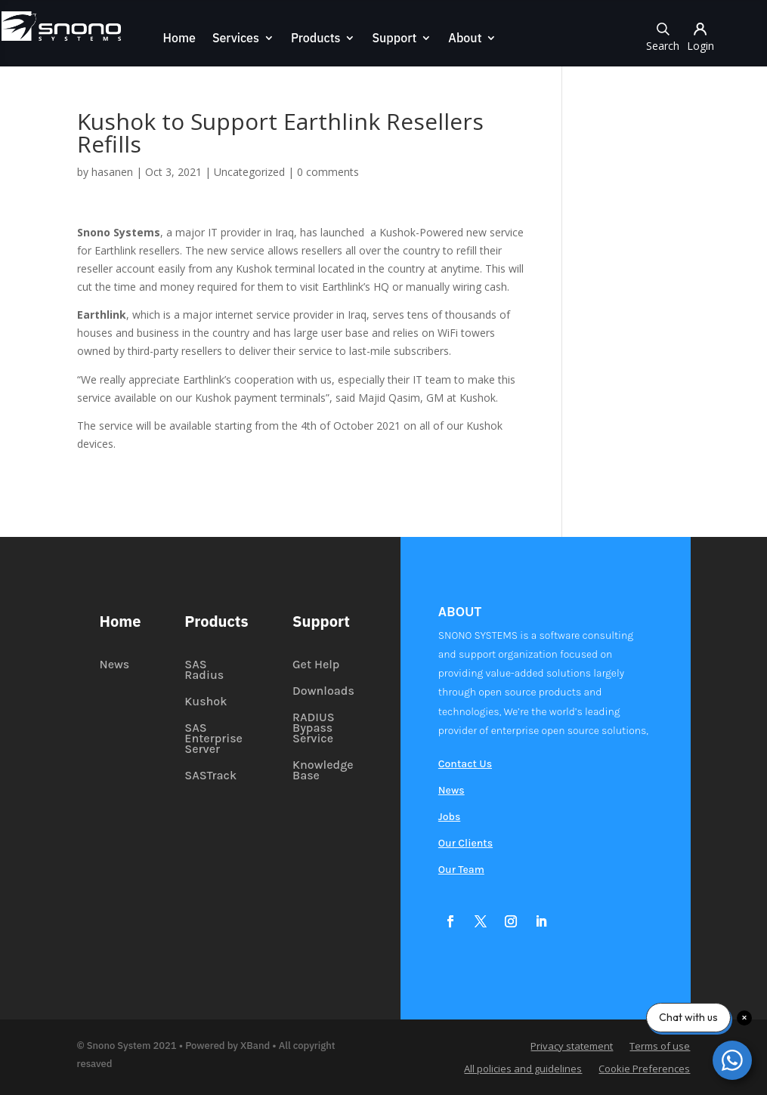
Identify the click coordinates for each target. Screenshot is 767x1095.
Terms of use (659, 1047)
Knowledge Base (323, 771)
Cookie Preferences (644, 1069)
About (464, 38)
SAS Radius (204, 670)
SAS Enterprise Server (213, 739)
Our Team (461, 870)
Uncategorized (249, 172)
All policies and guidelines (523, 1069)
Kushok (205, 702)
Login (702, 36)
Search (664, 36)
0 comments (328, 172)
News (115, 665)
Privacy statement (571, 1047)
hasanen (112, 172)
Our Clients (465, 844)
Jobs (449, 817)
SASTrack (210, 776)
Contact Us (465, 764)
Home (178, 38)
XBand (255, 1045)
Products (315, 38)
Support (393, 38)
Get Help (315, 665)
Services (235, 38)
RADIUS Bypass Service (313, 728)
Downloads (323, 692)
